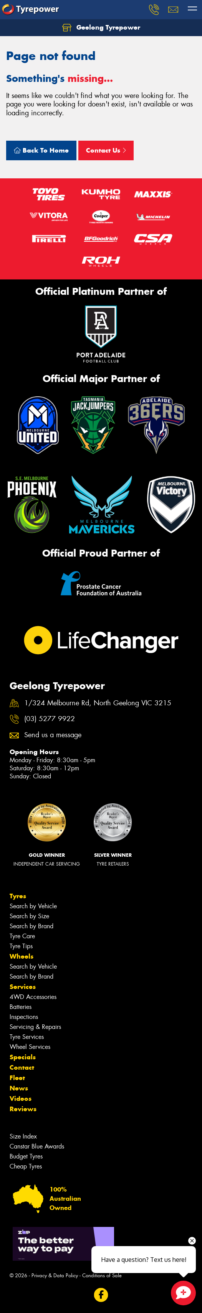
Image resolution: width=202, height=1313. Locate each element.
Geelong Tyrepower (101, 27)
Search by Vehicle (33, 906)
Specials (23, 1057)
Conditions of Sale (102, 1275)
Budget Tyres (26, 1156)
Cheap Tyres (26, 1166)
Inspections (24, 1017)
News (19, 1088)
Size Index (23, 1136)
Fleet (17, 1078)
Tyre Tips (21, 946)
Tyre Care (22, 936)
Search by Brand (31, 926)
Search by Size (29, 916)
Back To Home (41, 150)
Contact (22, 1067)
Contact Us (106, 150)
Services (23, 986)
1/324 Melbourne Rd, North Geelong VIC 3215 (97, 703)
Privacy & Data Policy (54, 1275)
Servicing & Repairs (35, 1027)
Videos (20, 1098)
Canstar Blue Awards (37, 1146)
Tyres (18, 896)
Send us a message (52, 735)
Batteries (20, 1007)
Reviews (23, 1109)
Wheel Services (30, 1047)
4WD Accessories (33, 997)
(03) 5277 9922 (49, 719)
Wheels (21, 956)
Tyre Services (27, 1037)
